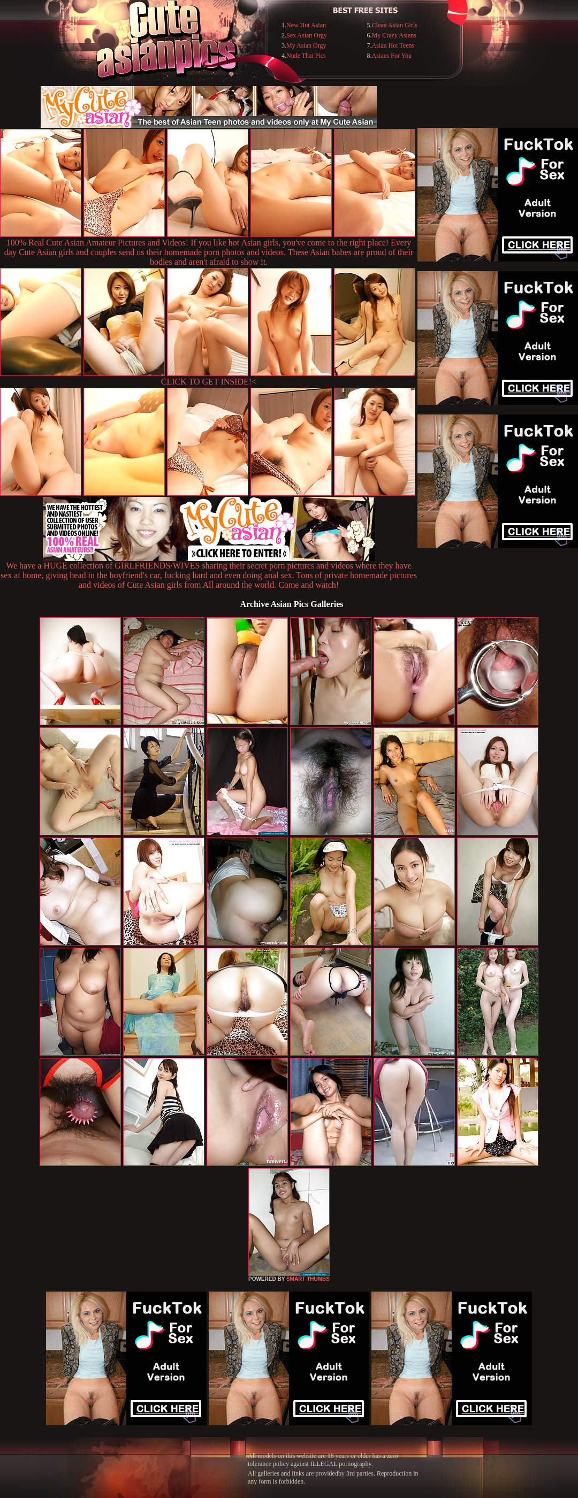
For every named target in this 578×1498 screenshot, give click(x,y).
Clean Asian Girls (394, 25)
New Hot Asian (306, 25)
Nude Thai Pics (306, 55)
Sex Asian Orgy (306, 35)
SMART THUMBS (308, 1279)
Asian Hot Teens (393, 45)
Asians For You (392, 55)
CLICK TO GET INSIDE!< (208, 381)
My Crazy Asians (394, 35)
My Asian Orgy (306, 45)
